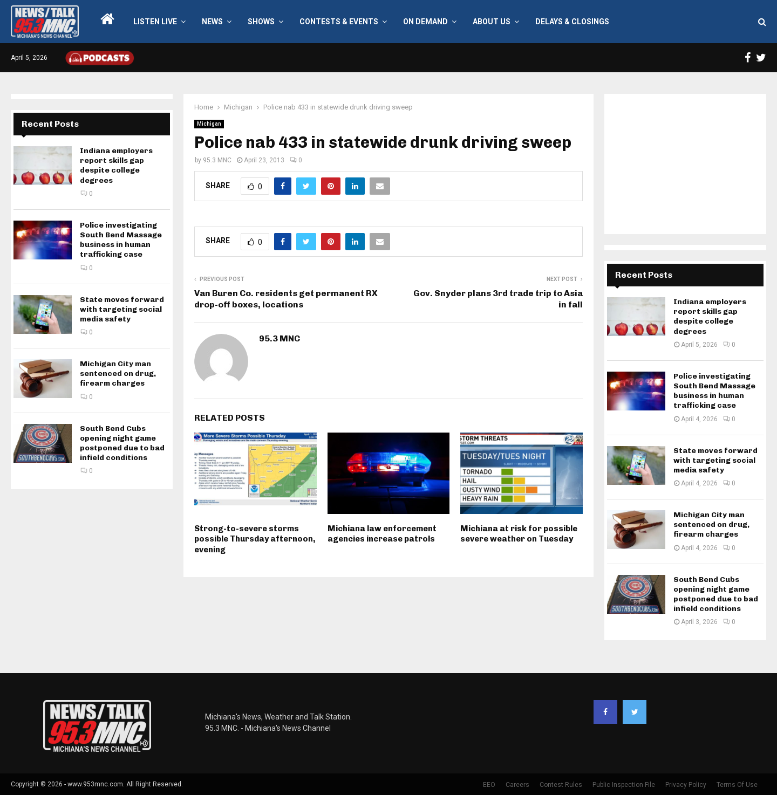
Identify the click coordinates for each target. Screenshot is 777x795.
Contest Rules (561, 785)
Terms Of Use (737, 785)
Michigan (209, 124)
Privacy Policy (685, 785)
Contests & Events (338, 21)
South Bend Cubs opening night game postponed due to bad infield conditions (122, 443)
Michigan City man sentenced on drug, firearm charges (118, 373)
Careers (517, 785)
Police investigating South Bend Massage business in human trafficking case (121, 240)
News (212, 21)
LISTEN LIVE (155, 21)
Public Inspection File (623, 785)
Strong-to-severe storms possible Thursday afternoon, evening (254, 539)
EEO (489, 785)
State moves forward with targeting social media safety (122, 309)
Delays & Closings (572, 21)
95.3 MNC (217, 160)
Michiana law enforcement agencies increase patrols (382, 534)
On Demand (425, 21)
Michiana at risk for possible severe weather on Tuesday (518, 534)
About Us (491, 21)
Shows (261, 21)
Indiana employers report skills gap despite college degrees (116, 165)
